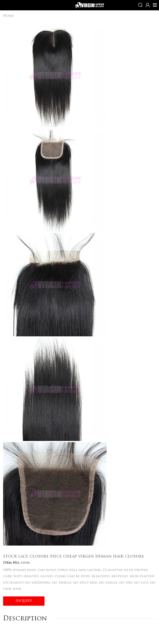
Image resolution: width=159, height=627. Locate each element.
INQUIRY (24, 601)
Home (8, 16)
